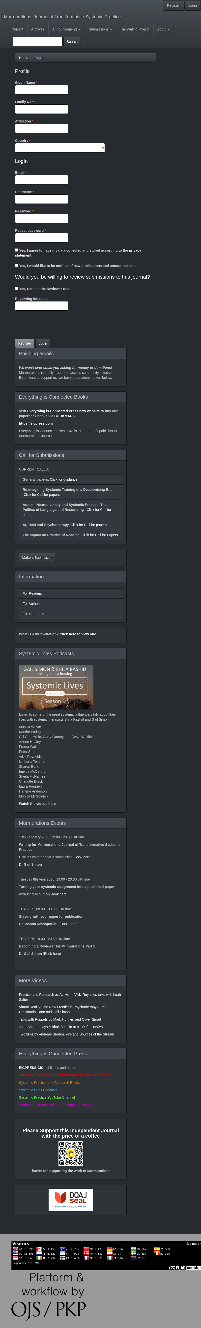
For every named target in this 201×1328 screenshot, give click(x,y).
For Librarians (33, 614)
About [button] (163, 29)
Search (72, 42)
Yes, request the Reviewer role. (42, 289)
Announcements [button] (66, 29)
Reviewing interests (41, 304)
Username (41, 196)
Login (192, 5)
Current (17, 29)
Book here (82, 857)
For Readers (32, 593)
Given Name (41, 87)
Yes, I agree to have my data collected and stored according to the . (78, 252)
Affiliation (41, 126)
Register (173, 5)
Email (41, 177)
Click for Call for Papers (99, 535)
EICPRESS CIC (31, 1068)
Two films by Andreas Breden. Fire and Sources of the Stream (66, 1034)
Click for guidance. (63, 479)
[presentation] (52, 325)
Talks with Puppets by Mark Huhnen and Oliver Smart (60, 1019)
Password (41, 216)
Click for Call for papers (42, 495)
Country (60, 145)
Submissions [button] (100, 29)
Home (23, 58)
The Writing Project (134, 29)
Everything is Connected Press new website (63, 411)
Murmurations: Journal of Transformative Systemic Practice (62, 16)
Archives (38, 29)
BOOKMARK (64, 416)
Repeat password (41, 235)
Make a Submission (37, 558)
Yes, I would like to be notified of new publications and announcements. (76, 266)
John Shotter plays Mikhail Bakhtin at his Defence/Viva (61, 1027)
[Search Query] (37, 41)
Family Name (41, 106)
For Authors (32, 604)
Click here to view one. (78, 634)
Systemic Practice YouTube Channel (47, 1097)
